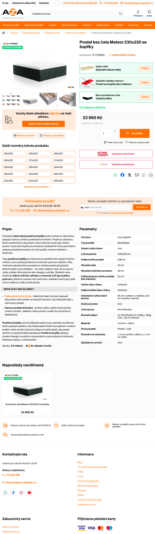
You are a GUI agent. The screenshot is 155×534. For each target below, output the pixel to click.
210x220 (33, 180)
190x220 (8, 174)
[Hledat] (120, 13)
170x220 (58, 160)
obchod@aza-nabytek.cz (138, 3)
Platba (81, 495)
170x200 (33, 160)
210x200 (8, 180)
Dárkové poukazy (11, 531)
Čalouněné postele (34, 25)
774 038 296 (110, 3)
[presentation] (72, 99)
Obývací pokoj (69, 25)
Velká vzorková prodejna (73, 425)
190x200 (58, 167)
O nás (5, 3)
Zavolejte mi (142, 207)
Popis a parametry (53, 135)
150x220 (33, 153)
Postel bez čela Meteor (76, 33)
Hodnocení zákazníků (24, 3)
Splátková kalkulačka (123, 154)
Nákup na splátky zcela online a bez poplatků (129, 425)
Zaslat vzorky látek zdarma (43, 123)
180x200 (8, 167)
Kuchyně (86, 25)
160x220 (8, 160)
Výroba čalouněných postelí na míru (27, 435)
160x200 (58, 153)
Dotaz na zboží (25, 135)
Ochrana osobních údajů (90, 500)
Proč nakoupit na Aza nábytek (80, 3)
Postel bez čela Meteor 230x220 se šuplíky (27, 404)
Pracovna (133, 25)
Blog (80, 462)
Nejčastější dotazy (123, 55)
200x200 (33, 174)
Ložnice (52, 25)
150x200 (8, 153)
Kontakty (44, 3)
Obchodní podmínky (88, 486)
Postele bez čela (52, 33)
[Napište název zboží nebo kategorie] (77, 13)
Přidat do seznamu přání (139, 142)
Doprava (82, 490)
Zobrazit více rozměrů (37, 187)
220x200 (58, 180)
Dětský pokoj (103, 25)
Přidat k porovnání (115, 142)
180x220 (33, 167)
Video (80, 472)
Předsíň (119, 25)
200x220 (58, 174)
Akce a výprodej (11, 25)
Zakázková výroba (87, 504)
